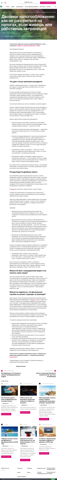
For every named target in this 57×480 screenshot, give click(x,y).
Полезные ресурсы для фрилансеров (51, 469)
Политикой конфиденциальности (26, 479)
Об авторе (29, 468)
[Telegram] (2, 2)
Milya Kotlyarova (43, 405)
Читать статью (6, 414)
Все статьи (20, 468)
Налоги (12, 12)
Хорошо (52, 479)
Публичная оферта (22, 476)
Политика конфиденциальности (42, 473)
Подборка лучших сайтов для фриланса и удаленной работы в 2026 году (9, 441)
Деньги (7, 12)
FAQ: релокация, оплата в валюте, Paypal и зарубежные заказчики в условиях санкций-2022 (47, 400)
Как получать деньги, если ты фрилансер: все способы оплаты (9, 399)
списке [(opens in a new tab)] (12, 189)
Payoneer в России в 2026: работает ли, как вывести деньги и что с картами (27, 441)
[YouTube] (6, 2)
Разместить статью (41, 468)
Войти (19, 472)
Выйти (28, 472)
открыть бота (13, 357)
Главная (2, 12)
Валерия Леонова (6, 32)
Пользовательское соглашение (51, 473)
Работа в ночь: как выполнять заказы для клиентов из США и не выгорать (27, 400)
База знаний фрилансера (48, 2)
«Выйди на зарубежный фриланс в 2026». (29, 45)
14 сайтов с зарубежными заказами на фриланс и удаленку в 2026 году (47, 440)
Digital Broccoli (28, 2)
